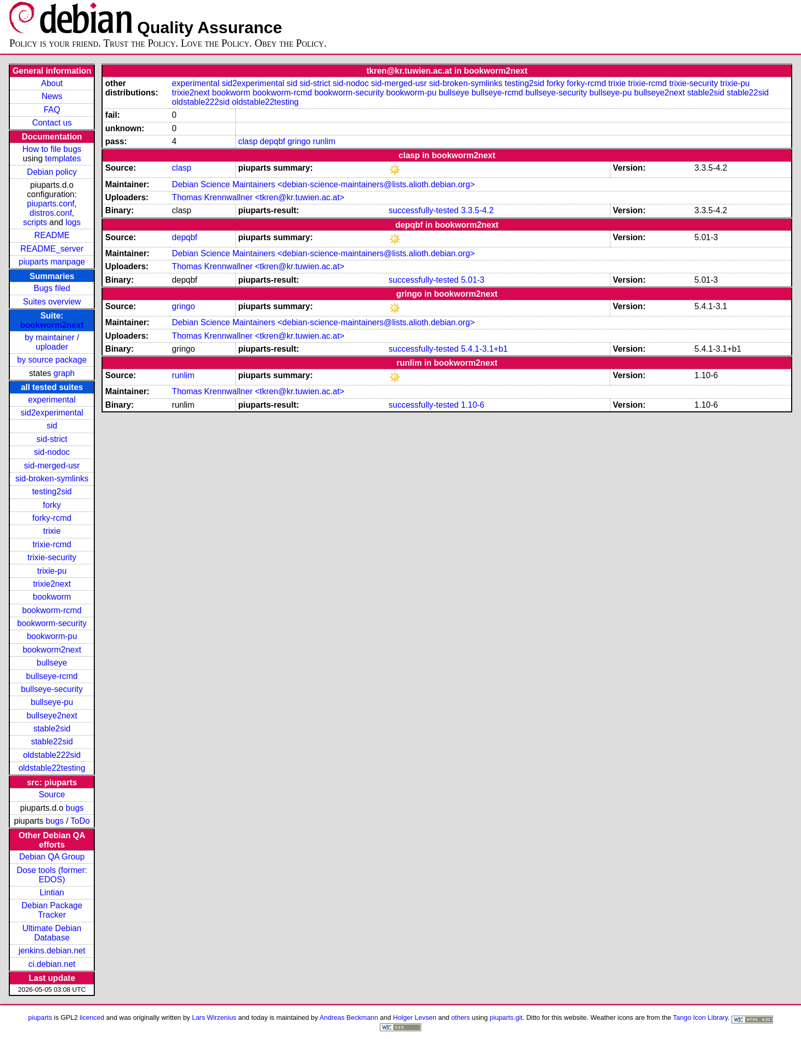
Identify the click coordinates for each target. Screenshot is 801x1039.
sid (52, 425)
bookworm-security (52, 623)
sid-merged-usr (52, 465)
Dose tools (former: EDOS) (52, 875)
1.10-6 (472, 404)
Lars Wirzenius (214, 1017)
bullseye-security (52, 689)
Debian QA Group (51, 856)
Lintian (52, 892)
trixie (52, 531)
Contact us (51, 122)
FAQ (52, 109)
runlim (324, 141)
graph (64, 373)
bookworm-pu (52, 636)
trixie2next (52, 583)
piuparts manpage (52, 261)
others (460, 1017)
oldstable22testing (52, 768)
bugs (75, 808)
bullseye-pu (52, 702)
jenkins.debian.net (52, 950)
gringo (299, 141)
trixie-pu (52, 570)
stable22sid (52, 741)
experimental (52, 399)
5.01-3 (472, 279)
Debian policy (52, 172)
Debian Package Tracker (51, 910)
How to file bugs (51, 149)
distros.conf (51, 213)
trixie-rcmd (52, 544)
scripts (35, 222)
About (52, 83)
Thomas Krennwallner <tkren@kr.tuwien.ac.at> (258, 197)
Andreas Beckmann (349, 1017)
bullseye (52, 662)
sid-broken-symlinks (51, 478)
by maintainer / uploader (52, 342)
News (51, 96)
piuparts (40, 1017)
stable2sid (51, 728)
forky (52, 505)
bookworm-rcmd (52, 610)
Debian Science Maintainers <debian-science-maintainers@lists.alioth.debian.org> (323, 184)
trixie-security (51, 557)
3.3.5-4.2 (477, 210)
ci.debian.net (52, 964)
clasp (248, 141)
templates (63, 158)
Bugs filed (52, 288)
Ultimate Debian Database (51, 933)
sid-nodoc (51, 452)
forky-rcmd (51, 518)
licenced (92, 1017)
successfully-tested (424, 210)
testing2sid (52, 491)
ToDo (80, 820)
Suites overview (52, 301)
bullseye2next (51, 715)
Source (52, 794)
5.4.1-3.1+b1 (484, 348)
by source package (52, 359)
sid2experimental (52, 412)
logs (72, 222)
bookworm (52, 596)
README (51, 235)
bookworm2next (52, 325)
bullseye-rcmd (52, 676)
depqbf (272, 141)
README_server (51, 248)
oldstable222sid (52, 755)
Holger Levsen (415, 1017)
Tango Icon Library (700, 1017)
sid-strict (51, 439)
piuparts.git (506, 1017)
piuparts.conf (51, 203)
